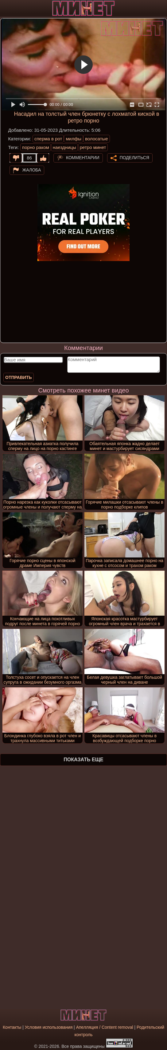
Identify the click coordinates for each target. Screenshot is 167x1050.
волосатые (96, 138)
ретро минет (93, 147)
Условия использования (48, 1027)
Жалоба (31, 169)
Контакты (12, 1027)
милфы (73, 138)
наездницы (64, 147)
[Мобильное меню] (5, 8)
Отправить (18, 377)
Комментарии (82, 157)
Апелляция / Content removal (104, 1027)
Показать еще (83, 759)
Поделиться (134, 157)
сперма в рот (48, 138)
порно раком (35, 147)
